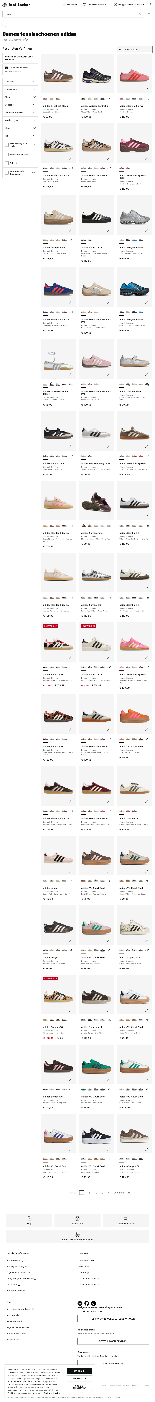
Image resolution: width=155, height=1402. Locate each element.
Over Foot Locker (87, 1260)
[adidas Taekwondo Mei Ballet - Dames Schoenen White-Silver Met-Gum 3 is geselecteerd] (45, 384)
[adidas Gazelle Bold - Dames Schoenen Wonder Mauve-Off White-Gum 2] (58, 240)
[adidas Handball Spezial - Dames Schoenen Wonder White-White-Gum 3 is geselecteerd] (45, 598)
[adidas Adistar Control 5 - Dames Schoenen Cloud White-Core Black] (96, 99)
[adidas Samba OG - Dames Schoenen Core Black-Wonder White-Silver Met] (58, 456)
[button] (26, 39)
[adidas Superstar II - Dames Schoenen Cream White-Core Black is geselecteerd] (121, 950)
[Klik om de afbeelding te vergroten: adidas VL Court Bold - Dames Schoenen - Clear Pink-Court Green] (110, 940)
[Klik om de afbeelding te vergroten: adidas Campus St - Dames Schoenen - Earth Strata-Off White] (148, 1149)
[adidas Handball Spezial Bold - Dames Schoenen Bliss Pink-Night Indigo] (128, 168)
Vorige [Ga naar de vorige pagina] (72, 1192)
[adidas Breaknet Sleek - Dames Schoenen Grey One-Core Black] (58, 99)
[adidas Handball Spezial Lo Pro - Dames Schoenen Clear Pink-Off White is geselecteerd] (83, 384)
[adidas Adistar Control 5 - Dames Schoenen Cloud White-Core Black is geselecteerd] (83, 99)
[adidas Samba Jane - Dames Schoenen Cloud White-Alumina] (128, 384)
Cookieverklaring (16, 1260)
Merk (20, 97)
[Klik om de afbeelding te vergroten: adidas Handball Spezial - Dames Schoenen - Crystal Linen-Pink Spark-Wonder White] (72, 516)
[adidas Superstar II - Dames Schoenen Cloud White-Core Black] (96, 667)
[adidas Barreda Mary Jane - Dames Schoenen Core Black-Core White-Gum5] (90, 456)
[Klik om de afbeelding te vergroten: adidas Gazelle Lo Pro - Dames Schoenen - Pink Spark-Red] (148, 89)
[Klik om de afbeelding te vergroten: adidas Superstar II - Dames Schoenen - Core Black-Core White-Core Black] (110, 230)
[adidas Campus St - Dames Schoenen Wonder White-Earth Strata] (128, 1159)
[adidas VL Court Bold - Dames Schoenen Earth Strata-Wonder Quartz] (134, 739)
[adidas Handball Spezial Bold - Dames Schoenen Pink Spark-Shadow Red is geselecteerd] (121, 168)
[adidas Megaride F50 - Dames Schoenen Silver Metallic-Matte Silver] (128, 312)
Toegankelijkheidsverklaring (21, 1278)
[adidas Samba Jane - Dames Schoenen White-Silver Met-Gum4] (141, 384)
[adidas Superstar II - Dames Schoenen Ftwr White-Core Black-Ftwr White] (90, 240)
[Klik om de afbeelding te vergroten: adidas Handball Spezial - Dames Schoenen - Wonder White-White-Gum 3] (72, 588)
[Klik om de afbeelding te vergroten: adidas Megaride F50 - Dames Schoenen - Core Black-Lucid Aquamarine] (148, 302)
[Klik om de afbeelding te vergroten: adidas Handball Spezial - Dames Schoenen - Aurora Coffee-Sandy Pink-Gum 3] (72, 801)
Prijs (20, 135)
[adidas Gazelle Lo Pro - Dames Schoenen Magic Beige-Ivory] (141, 99)
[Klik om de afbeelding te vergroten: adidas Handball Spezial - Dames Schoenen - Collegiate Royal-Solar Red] (72, 302)
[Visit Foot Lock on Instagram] (80, 1303)
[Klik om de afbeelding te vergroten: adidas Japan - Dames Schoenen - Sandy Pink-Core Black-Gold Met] (72, 871)
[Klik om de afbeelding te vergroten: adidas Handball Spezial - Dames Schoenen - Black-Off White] (72, 158)
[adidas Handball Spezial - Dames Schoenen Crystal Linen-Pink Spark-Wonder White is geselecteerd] (45, 526)
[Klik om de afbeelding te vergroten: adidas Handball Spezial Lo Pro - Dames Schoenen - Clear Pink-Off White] (110, 374)
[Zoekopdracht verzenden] (140, 14)
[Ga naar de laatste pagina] (129, 1193)
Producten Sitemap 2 (89, 1284)
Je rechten (13, 1284)
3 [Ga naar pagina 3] (96, 1192)
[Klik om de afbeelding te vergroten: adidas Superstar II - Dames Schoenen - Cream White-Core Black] (148, 940)
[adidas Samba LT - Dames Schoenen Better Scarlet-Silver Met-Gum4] (128, 811)
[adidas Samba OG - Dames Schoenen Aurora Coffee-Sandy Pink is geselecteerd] (45, 1089)
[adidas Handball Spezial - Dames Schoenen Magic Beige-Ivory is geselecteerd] (83, 168)
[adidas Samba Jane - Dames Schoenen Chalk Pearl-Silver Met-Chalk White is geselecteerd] (121, 384)
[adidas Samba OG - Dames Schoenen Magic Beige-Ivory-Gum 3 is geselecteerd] (45, 1020)
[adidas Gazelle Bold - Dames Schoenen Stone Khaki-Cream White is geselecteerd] (45, 240)
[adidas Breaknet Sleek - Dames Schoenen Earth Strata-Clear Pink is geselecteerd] (45, 99)
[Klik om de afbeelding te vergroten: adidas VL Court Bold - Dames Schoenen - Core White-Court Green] (148, 1080)
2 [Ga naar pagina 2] (89, 1192)
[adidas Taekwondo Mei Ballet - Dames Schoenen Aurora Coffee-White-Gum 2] (71, 384)
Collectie (20, 104)
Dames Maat (20, 89)
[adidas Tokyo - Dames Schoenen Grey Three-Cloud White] (64, 950)
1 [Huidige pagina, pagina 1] (81, 1192)
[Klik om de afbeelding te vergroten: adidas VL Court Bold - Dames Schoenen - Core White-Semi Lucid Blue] (72, 1149)
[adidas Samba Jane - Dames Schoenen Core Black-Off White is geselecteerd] (45, 456)
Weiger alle (79, 1378)
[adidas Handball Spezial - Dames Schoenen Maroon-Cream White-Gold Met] (64, 168)
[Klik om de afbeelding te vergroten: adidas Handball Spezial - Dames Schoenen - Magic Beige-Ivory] (110, 158)
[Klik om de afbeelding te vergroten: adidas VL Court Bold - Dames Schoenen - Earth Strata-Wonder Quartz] (110, 871)
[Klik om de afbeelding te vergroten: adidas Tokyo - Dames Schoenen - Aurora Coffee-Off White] (72, 940)
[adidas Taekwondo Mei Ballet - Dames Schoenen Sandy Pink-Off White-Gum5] (58, 384)
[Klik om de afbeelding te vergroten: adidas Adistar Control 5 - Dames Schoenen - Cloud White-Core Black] (110, 89)
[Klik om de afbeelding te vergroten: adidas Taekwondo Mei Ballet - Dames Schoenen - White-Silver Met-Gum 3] (72, 374)
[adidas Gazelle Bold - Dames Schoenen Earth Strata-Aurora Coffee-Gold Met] (64, 240)
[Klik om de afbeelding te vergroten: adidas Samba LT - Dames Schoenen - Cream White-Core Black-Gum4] (148, 801)
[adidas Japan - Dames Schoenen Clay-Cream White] (64, 881)
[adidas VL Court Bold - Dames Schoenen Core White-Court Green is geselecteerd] (121, 1089)
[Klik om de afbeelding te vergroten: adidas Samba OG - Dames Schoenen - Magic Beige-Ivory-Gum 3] (72, 1010)
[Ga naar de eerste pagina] (64, 1193)
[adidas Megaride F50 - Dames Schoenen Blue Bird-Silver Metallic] (134, 240)
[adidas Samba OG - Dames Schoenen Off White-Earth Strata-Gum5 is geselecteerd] (121, 598)
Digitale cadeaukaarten (18, 1327)
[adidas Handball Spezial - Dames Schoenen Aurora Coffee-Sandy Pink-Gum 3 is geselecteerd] (45, 811)
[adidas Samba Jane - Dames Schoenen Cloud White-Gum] (134, 384)
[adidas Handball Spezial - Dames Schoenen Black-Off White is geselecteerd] (45, 168)
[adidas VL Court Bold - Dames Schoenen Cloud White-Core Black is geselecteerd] (121, 1020)
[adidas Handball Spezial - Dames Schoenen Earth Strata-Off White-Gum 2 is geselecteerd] (121, 456)
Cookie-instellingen (16, 1290)
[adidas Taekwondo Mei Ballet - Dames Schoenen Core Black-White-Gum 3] (64, 384)
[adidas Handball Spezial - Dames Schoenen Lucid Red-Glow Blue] (141, 456)
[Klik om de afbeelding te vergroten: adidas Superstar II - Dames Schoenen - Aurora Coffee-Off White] (110, 1010)
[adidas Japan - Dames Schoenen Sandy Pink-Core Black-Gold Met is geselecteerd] (45, 881)
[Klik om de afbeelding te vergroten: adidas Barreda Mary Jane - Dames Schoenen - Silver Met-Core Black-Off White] (110, 446)
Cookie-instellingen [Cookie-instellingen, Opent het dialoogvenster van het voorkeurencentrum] (79, 1387)
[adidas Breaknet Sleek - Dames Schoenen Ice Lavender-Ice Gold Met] (51, 99)
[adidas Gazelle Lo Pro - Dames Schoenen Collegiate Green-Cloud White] (134, 99)
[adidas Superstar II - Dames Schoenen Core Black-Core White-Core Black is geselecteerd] (83, 240)
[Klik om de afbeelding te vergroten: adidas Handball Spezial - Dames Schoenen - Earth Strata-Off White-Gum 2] (148, 446)
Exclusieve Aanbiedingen (20, 1309)
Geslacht (20, 81)
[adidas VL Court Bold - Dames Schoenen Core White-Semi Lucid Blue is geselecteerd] (45, 1159)
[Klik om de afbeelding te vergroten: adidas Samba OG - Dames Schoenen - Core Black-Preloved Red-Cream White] (72, 729)
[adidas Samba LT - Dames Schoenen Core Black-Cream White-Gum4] (134, 811)
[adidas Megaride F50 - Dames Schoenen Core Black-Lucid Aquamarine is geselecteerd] (121, 312)
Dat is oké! (79, 1371)
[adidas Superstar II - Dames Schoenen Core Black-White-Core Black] (90, 667)
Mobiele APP (13, 1339)
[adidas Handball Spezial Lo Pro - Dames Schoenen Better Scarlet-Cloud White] (90, 312)
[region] (50, 1381)
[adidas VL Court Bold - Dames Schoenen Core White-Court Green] (102, 881)
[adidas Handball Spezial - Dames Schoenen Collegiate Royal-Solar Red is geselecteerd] (45, 312)
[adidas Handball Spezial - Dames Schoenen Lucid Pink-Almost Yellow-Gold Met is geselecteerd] (121, 667)
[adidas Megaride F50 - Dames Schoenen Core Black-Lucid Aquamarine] (141, 240)
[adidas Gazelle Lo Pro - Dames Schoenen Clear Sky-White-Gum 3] (128, 99)
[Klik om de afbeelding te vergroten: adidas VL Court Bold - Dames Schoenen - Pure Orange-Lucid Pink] (148, 729)
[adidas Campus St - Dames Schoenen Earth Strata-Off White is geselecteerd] (121, 1159)
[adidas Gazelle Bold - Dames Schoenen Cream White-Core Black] (51, 240)
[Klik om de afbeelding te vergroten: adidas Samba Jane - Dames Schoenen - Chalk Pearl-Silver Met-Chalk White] (148, 374)
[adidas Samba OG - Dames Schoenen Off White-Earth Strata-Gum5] (64, 456)
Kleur (20, 128)
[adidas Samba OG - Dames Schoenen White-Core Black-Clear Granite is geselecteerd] (121, 526)
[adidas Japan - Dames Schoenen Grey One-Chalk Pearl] (58, 881)
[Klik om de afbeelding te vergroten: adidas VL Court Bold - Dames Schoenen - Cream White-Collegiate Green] (148, 871)
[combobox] (73, 14)
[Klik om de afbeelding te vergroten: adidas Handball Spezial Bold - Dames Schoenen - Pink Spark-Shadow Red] (148, 158)
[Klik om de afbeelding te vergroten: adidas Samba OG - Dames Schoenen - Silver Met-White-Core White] (110, 588)
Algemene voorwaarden (18, 1272)
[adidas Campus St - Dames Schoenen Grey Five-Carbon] (141, 1159)
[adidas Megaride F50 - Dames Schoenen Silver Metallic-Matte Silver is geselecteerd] (121, 240)
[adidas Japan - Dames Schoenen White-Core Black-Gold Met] (51, 881)
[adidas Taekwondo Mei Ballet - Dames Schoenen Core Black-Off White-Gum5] (51, 384)
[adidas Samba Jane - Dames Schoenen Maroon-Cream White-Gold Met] (147, 384)
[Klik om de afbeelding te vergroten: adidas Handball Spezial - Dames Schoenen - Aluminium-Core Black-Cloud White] (110, 729)
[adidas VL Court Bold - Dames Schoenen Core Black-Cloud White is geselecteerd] (83, 1159)
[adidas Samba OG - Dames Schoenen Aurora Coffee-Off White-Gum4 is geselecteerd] (45, 667)
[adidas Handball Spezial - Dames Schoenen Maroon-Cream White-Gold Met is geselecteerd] (83, 811)
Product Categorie (20, 112)
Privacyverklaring (16, 1266)
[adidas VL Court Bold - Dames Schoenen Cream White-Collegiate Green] (128, 739)
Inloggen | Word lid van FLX (129, 4)
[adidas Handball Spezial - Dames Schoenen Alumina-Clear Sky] (58, 168)
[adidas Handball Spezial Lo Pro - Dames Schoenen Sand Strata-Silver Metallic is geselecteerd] (83, 312)
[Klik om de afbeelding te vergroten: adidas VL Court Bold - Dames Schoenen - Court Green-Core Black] (110, 1080)
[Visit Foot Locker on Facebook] (86, 1303)
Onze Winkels (14, 1321)
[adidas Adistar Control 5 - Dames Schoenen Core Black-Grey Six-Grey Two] (102, 99)
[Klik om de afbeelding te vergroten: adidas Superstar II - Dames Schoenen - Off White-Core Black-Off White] (110, 657)
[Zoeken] (73, 14)
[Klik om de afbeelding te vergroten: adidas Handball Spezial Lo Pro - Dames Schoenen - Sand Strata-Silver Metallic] (110, 302)
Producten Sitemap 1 (89, 1278)
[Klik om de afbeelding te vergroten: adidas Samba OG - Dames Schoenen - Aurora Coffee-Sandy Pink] (72, 1080)
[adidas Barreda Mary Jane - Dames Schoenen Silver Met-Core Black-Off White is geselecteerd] (83, 456)
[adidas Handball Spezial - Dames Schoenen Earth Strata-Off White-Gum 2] (51, 168)
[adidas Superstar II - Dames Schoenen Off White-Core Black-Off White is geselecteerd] (83, 667)
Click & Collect (14, 1315)
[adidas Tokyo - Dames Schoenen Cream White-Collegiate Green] (51, 950)
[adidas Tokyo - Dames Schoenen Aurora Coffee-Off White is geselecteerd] (45, 950)
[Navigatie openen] (149, 14)
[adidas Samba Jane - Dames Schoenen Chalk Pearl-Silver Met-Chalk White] (109, 526)
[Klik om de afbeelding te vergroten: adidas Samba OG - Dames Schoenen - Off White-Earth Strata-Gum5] (148, 588)
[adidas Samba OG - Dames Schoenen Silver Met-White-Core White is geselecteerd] (83, 598)
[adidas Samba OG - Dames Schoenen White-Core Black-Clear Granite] (51, 456)
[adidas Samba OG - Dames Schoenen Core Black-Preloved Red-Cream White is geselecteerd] (45, 739)
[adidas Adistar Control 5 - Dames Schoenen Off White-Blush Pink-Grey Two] (90, 99)
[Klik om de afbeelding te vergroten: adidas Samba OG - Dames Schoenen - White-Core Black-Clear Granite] (148, 516)
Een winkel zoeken (13, 71)
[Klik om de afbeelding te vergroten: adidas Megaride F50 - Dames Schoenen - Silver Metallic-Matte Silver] (148, 230)
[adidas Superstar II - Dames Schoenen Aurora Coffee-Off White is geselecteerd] (83, 1020)
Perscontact (84, 1266)
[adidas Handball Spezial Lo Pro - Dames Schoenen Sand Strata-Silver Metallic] (96, 384)
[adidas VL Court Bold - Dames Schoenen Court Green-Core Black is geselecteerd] (83, 1089)
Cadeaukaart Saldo (17, 1333)
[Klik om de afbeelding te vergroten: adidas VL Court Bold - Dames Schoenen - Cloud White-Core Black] (148, 1010)
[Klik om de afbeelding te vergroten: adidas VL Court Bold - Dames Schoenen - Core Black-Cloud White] (110, 1149)
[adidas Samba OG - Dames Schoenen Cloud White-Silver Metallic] (141, 526)
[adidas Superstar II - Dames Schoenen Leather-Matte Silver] (102, 667)
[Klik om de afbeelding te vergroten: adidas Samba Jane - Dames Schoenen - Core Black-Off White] (72, 446)
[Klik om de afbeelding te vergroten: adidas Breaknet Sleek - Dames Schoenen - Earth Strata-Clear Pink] (72, 89)
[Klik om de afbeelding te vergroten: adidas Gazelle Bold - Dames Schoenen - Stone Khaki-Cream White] (72, 230)
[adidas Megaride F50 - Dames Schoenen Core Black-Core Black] (128, 240)
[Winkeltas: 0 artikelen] (150, 4)
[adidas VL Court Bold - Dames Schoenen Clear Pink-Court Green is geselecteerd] (83, 950)
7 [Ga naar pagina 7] (108, 1192)
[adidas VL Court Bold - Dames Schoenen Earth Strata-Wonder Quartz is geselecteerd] (83, 881)
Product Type (20, 120)
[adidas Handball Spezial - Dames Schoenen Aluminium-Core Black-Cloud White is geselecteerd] (83, 739)
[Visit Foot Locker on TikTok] (93, 1303)
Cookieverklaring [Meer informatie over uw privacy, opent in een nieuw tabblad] (52, 1393)
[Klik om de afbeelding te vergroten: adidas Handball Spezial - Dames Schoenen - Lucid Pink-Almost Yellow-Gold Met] (148, 657)
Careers (84, 1272)
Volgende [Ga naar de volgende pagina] (119, 1192)
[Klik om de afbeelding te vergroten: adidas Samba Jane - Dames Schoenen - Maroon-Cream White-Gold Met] (110, 516)
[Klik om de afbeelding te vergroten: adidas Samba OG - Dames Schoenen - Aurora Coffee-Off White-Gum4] (72, 657)
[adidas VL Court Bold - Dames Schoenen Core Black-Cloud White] (141, 739)
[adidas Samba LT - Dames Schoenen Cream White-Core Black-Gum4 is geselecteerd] (121, 811)
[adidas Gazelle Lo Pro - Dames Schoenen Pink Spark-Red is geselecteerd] (121, 99)
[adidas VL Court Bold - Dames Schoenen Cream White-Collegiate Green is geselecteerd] (121, 881)
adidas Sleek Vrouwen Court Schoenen (19, 58)
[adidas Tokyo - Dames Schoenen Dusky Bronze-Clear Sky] (58, 950)
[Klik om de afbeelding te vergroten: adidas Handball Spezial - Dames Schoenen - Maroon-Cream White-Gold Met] (110, 801)
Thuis (4, 26)
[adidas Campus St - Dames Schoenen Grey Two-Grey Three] (134, 1159)
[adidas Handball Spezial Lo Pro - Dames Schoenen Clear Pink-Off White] (96, 312)
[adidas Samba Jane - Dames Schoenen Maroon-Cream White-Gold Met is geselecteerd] (83, 526)
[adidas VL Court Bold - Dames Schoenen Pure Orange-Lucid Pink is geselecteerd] (121, 739)
